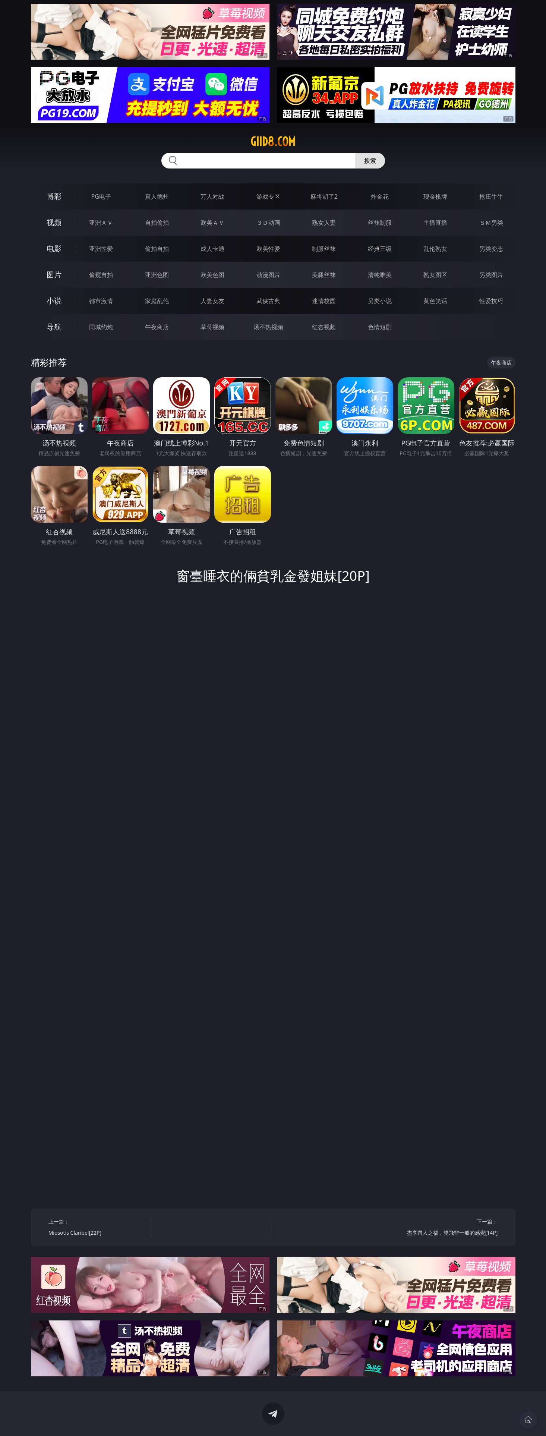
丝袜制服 (380, 222)
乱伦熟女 (435, 249)
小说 (54, 301)
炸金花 (380, 196)
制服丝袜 (324, 249)
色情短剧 (380, 327)
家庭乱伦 (157, 301)
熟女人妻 (324, 222)
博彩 (54, 196)
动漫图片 (268, 275)
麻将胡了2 (324, 196)
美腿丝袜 (324, 275)
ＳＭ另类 (491, 222)
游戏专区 (268, 196)
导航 (54, 327)
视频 (54, 222)
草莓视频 (212, 327)
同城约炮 (101, 327)
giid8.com (273, 141)
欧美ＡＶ (212, 222)
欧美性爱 (268, 249)
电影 (54, 248)
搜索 (370, 161)
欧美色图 (212, 275)
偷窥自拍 (101, 275)
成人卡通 (212, 249)
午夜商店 (157, 327)
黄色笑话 (435, 301)
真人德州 (157, 196)
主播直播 (435, 222)
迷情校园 (324, 301)
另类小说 (380, 301)
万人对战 (212, 196)
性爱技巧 (491, 301)
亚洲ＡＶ (101, 222)
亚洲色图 (157, 275)
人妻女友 (212, 301)
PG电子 (101, 196)
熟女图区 (435, 275)
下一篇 (449, 1228)
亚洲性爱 (101, 249)
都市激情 (101, 301)
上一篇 (97, 1228)
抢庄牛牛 (491, 196)
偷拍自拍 (157, 249)
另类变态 (491, 249)
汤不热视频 (268, 327)
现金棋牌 (435, 196)
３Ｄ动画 (268, 222)
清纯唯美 (380, 275)
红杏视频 (324, 327)
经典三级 (380, 249)
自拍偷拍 (157, 222)
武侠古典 (268, 301)
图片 (54, 275)
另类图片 (491, 275)
